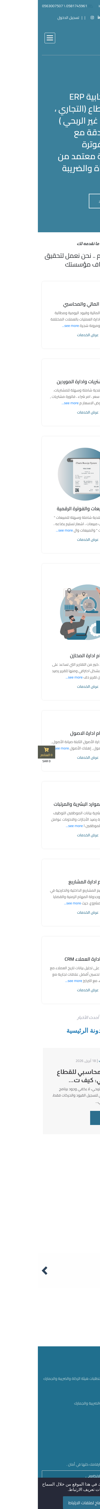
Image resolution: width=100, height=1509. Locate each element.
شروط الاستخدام (79, 1431)
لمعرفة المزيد (73, 201)
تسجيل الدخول (31, 17)
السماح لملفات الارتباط (50, 1503)
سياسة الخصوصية (78, 1440)
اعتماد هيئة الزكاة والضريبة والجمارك (64, 1403)
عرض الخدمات (50, 334)
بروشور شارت (82, 1421)
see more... (32, 325)
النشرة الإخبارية (81, 1412)
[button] (12, 38)
